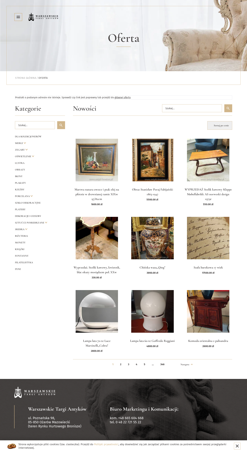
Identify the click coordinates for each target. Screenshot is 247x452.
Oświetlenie (23, 156)
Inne (18, 269)
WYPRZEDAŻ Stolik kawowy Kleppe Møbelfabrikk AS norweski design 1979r (208, 194)
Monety (20, 242)
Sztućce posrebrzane (30, 222)
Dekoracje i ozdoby (28, 216)
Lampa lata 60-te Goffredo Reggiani (152, 341)
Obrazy (20, 169)
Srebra (20, 229)
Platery (20, 209)
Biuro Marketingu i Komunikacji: (144, 409)
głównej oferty (122, 97)
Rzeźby (19, 189)
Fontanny (22, 255)
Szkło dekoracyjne (28, 202)
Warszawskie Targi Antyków (57, 409)
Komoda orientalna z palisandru (208, 341)
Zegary (20, 149)
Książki (19, 249)
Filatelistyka (24, 262)
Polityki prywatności (106, 444)
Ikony (19, 176)
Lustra (19, 163)
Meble (19, 143)
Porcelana (22, 196)
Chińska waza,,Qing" (152, 267)
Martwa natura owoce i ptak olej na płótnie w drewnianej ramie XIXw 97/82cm (97, 194)
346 (162, 364)
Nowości (84, 108)
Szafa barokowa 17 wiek (208, 267)
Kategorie (28, 108)
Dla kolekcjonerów (28, 136)
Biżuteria (21, 236)
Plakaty (20, 182)
